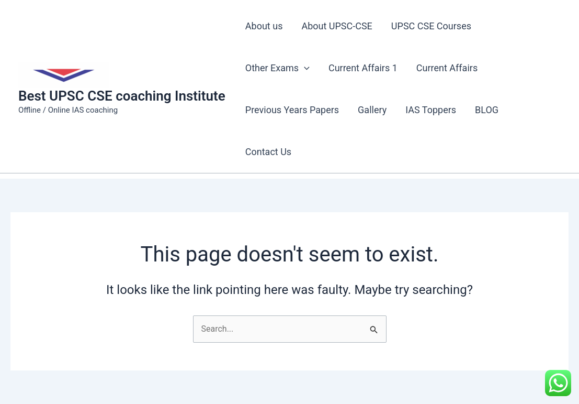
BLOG (486, 109)
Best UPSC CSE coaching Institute (121, 96)
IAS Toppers (430, 109)
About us (264, 25)
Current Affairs (447, 67)
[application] (304, 68)
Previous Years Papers (292, 109)
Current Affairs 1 (363, 67)
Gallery (372, 109)
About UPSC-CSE (336, 25)
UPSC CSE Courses (431, 25)
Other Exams (277, 68)
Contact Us (268, 151)
